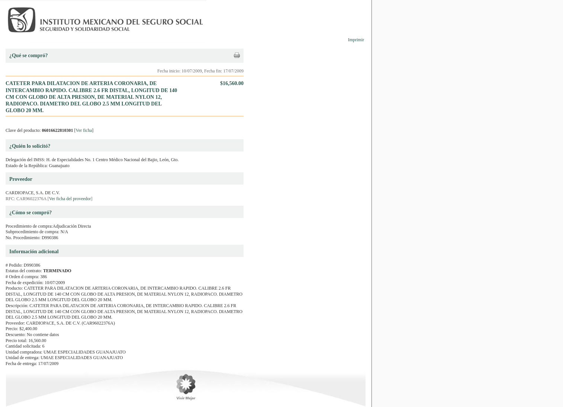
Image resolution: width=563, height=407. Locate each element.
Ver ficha (84, 130)
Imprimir (356, 39)
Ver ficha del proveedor (70, 198)
